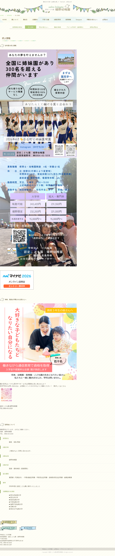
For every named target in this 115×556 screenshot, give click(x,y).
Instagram (79, 19)
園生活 (25, 19)
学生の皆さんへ (43, 27)
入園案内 (34, 19)
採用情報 (68, 19)
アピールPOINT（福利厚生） (75, 27)
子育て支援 (45, 19)
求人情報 (30, 27)
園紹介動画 (57, 27)
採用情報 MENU (17, 27)
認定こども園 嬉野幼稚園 (57, 8)
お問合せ (105, 19)
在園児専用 (57, 19)
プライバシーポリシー (66, 549)
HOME (4, 19)
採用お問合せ (94, 27)
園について (15, 19)
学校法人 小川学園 (47, 549)
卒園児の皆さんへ (92, 19)
